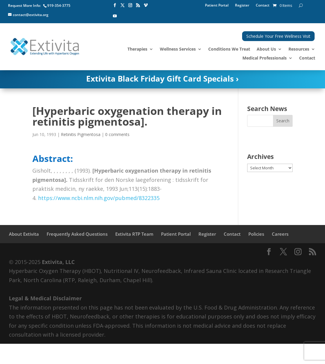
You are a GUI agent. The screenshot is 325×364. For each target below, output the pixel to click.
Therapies (137, 49)
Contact (262, 5)
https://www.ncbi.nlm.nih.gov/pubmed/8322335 (99, 197)
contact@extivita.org (30, 14)
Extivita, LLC (58, 261)
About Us (266, 49)
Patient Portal (216, 5)
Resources (298, 49)
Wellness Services (178, 49)
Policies (256, 234)
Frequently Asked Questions (77, 234)
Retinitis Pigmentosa (80, 134)
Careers (280, 234)
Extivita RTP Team (134, 234)
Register (242, 5)
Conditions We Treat (229, 49)
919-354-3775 (58, 5)
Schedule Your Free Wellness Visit (278, 36)
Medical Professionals (264, 58)
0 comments (117, 134)
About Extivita (24, 234)
